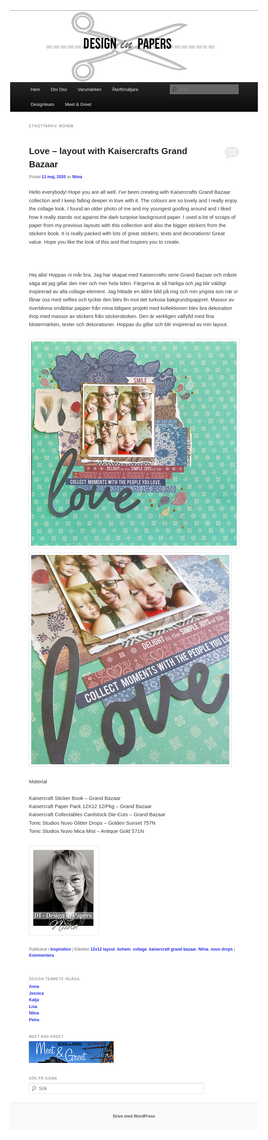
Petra (34, 1019)
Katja (34, 999)
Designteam (42, 104)
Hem (35, 89)
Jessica (36, 993)
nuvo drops (222, 949)
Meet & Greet (78, 104)
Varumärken (89, 89)
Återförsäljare (125, 89)
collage (140, 949)
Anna (34, 986)
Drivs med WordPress (134, 1116)
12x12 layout (103, 949)
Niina (77, 176)
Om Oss (59, 89)
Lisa (33, 1006)
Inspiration (60, 949)
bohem (123, 949)
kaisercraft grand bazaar (172, 949)
